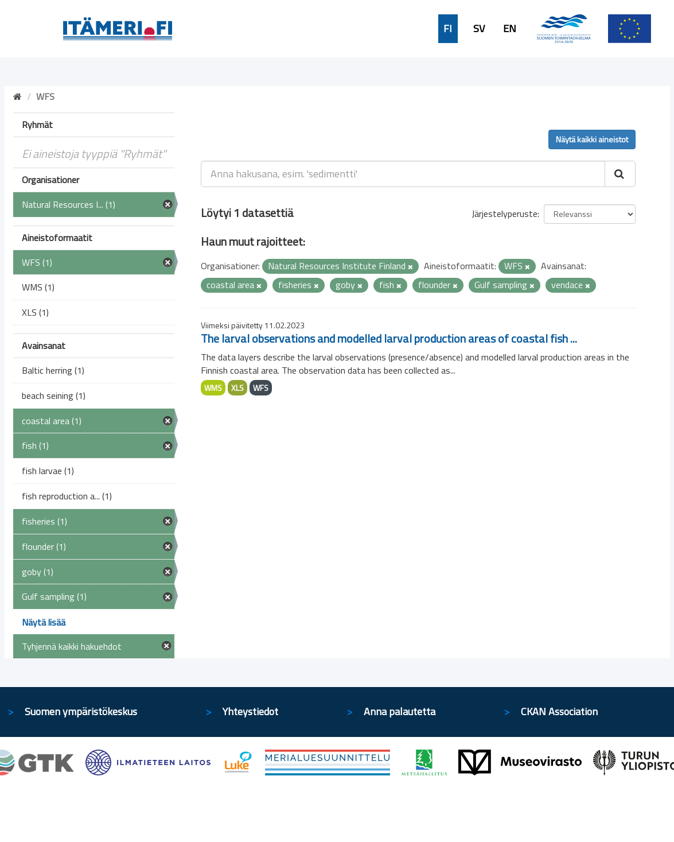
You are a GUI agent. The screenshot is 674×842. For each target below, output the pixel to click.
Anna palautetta (399, 711)
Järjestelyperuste (504, 213)
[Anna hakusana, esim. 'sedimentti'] (403, 174)
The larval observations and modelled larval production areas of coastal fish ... (389, 338)
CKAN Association (559, 711)
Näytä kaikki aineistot (592, 139)
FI (447, 28)
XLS (237, 388)
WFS (260, 388)
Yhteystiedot (250, 711)
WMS (213, 388)
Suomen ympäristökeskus (81, 711)
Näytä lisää (43, 622)
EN (509, 28)
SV (479, 28)
